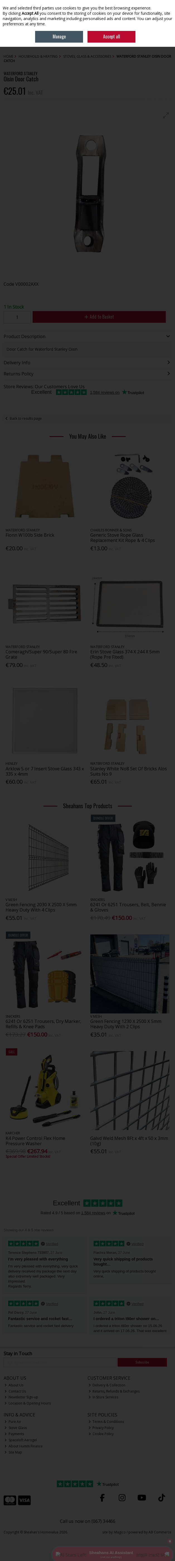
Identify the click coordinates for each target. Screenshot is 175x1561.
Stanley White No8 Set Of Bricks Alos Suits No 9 (128, 771)
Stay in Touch (18, 1354)
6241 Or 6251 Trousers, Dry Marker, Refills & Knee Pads (43, 1024)
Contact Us (15, 1391)
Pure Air (12, 1421)
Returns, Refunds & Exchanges (114, 1391)
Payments (14, 1433)
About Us (13, 1385)
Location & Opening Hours (27, 1403)
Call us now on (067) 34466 (87, 1521)
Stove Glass (15, 1427)
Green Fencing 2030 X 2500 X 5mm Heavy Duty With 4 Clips (41, 907)
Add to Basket (99, 316)
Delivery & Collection (107, 1385)
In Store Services (103, 1397)
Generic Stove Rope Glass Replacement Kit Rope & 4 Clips (122, 537)
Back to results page (26, 418)
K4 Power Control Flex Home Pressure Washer (35, 1141)
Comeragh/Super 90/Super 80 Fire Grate (41, 654)
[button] (166, 115)
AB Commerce (160, 1532)
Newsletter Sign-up (21, 1397)
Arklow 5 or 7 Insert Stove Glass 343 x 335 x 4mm (45, 771)
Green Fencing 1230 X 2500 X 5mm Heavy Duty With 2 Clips (125, 1024)
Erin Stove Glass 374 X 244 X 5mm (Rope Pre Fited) (125, 654)
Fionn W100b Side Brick (30, 535)
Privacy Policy (101, 1427)
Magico (120, 1532)
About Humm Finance (23, 1446)
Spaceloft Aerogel (20, 1440)
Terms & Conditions (106, 1421)
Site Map (13, 1452)
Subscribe (142, 1362)
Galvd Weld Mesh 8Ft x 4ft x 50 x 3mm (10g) (129, 1141)
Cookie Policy (101, 1433)
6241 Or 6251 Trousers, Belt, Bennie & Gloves (128, 907)
